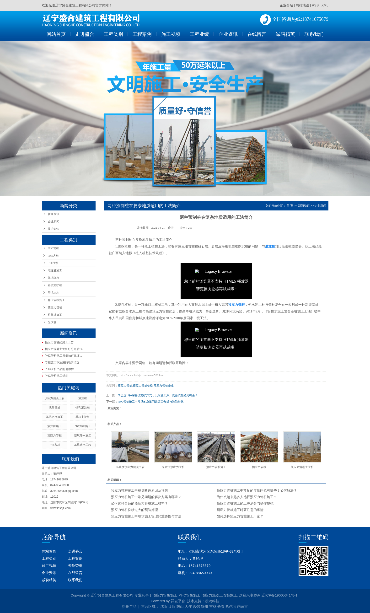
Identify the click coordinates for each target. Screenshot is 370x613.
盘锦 (196, 606)
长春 (221, 606)
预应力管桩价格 (143, 385)
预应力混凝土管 (54, 398)
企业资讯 (228, 34)
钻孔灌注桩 (82, 407)
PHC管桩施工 (189, 595)
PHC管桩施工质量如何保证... (63, 355)
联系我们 (314, 34)
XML (325, 5)
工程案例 (142, 34)
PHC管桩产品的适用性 (59, 369)
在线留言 (256, 34)
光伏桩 (52, 322)
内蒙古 (242, 606)
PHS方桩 (53, 255)
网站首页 (56, 34)
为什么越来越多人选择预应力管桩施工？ (247, 497)
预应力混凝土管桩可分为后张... (65, 349)
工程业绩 (199, 34)
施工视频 (170, 34)
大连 (188, 606)
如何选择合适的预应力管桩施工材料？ (139, 503)
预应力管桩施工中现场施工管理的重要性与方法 (146, 516)
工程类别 (113, 34)
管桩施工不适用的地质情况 (62, 362)
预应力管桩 (55, 307)
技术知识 (53, 229)
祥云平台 (178, 601)
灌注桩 (82, 398)
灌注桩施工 (55, 270)
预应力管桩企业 (164, 385)
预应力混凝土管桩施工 (219, 595)
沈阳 (163, 606)
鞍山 (180, 606)
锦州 (204, 606)
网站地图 (302, 5)
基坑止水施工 (54, 417)
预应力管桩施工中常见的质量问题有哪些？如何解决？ (257, 490)
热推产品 (129, 606)
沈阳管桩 (54, 407)
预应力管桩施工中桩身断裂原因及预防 (139, 490)
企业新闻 (53, 221)
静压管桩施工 (56, 300)
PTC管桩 (53, 263)
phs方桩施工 (83, 426)
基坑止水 (53, 292)
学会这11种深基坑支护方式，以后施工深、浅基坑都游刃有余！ (158, 395)
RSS (315, 5)
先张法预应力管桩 (173, 467)
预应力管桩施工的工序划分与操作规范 (245, 503)
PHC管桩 (53, 248)
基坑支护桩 (55, 285)
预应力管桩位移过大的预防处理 (134, 510)
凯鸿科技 (212, 601)
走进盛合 (84, 34)
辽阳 (172, 606)
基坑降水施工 (82, 435)
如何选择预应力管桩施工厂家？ (240, 516)
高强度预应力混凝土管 (130, 467)
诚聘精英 (285, 34)
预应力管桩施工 (216, 467)
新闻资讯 (53, 214)
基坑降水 (53, 278)
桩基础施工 (55, 315)
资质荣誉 (75, 566)
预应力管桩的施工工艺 (59, 342)
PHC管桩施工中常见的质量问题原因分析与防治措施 (150, 401)
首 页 (290, 205)
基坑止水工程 (82, 444)
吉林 (212, 606)
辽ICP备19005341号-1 (279, 595)
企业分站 (286, 5)
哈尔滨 (230, 606)
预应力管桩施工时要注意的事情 (240, 510)
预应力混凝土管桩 (302, 467)
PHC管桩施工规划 (56, 375)
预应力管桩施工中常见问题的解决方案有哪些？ (146, 497)
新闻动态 (304, 205)
